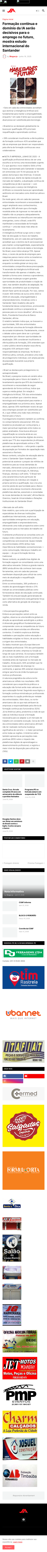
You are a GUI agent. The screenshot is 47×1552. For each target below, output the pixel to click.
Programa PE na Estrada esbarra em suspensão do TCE (33, 791)
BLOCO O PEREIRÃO (27, 915)
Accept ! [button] (8, 1547)
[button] (3, 11)
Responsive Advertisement (23, 1495)
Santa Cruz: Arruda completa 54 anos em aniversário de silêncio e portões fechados (12, 793)
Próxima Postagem (35, 863)
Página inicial (8, 19)
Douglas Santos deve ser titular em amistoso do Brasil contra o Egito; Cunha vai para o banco (12, 823)
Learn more (17, 1542)
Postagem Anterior (11, 863)
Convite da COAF (26, 928)
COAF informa (25, 902)
